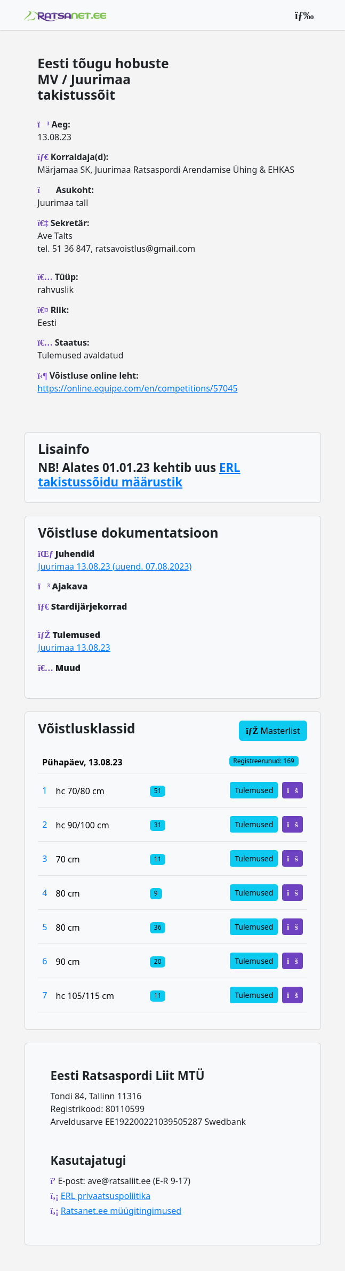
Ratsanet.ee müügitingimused (121, 1211)
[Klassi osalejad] (157, 790)
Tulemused (254, 790)
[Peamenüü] (304, 15)
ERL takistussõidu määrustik (139, 474)
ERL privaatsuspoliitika (105, 1196)
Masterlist (273, 731)
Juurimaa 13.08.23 (74, 647)
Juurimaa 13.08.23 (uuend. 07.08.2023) (114, 566)
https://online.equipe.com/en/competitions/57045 (137, 388)
